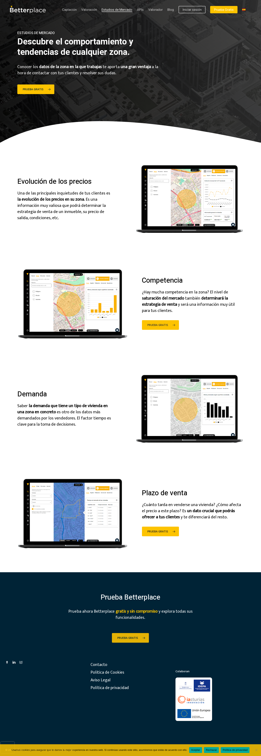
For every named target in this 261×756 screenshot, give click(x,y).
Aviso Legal (101, 680)
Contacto (99, 665)
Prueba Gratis (224, 9)
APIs (140, 9)
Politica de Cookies (107, 672)
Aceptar (195, 749)
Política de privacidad (110, 688)
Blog (170, 9)
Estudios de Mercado (117, 9)
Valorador (155, 9)
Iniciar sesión (192, 9)
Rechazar (211, 749)
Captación (69, 9)
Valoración (89, 9)
